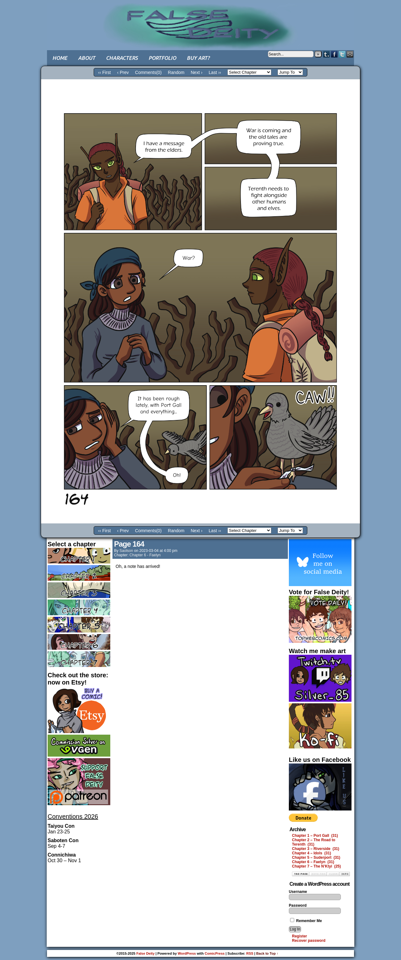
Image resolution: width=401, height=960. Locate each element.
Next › (196, 72)
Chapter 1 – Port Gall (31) (315, 835)
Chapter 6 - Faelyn (144, 555)
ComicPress (215, 953)
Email (350, 54)
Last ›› (215, 72)
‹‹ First (104, 72)
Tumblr (327, 54)
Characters (122, 58)
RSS (249, 953)
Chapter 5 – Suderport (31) (316, 857)
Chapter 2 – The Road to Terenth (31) (313, 842)
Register (299, 936)
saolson (126, 550)
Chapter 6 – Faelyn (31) (313, 862)
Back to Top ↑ (267, 953)
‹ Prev (123, 72)
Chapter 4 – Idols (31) (311, 853)
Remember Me (306, 921)
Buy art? (198, 58)
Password (298, 905)
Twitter (342, 54)
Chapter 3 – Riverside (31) (315, 849)
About (86, 58)
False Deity (200, 20)
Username (298, 891)
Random (176, 72)
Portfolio (162, 58)
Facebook (334, 54)
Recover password (308, 940)
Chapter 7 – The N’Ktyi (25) (316, 866)
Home (59, 58)
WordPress (187, 953)
